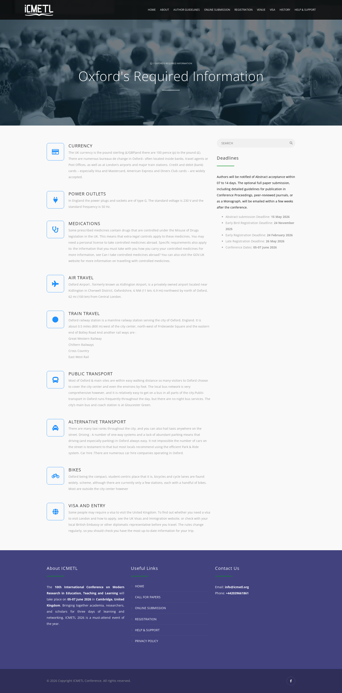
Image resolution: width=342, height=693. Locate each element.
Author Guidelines (186, 10)
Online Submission (217, 10)
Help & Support (305, 10)
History (285, 10)
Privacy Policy (146, 641)
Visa (272, 10)
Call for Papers (148, 597)
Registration (243, 10)
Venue (261, 10)
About (164, 10)
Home (152, 10)
